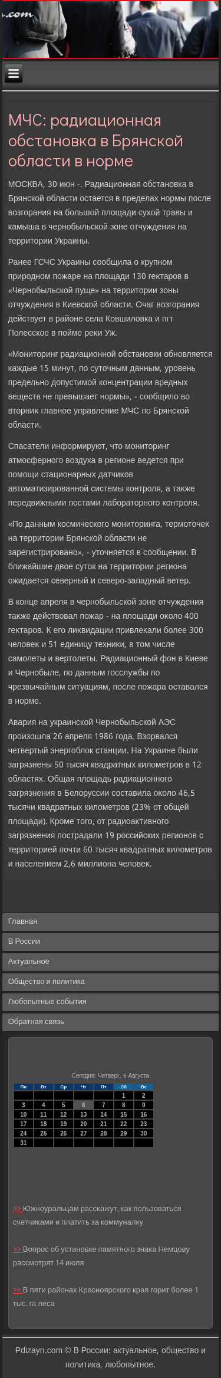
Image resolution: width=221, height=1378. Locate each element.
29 (123, 1133)
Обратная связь (36, 1022)
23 (143, 1124)
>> (18, 1209)
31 (23, 1143)
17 (23, 1124)
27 (83, 1133)
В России (24, 942)
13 (83, 1114)
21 (103, 1124)
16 (143, 1114)
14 (103, 1114)
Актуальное (29, 962)
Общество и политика (46, 982)
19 (63, 1124)
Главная (22, 921)
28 (103, 1133)
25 (43, 1133)
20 (83, 1124)
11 (43, 1114)
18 (43, 1124)
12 (63, 1114)
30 (143, 1133)
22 (123, 1124)
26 (63, 1133)
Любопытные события (47, 1002)
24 (23, 1133)
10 (23, 1114)
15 (123, 1114)
